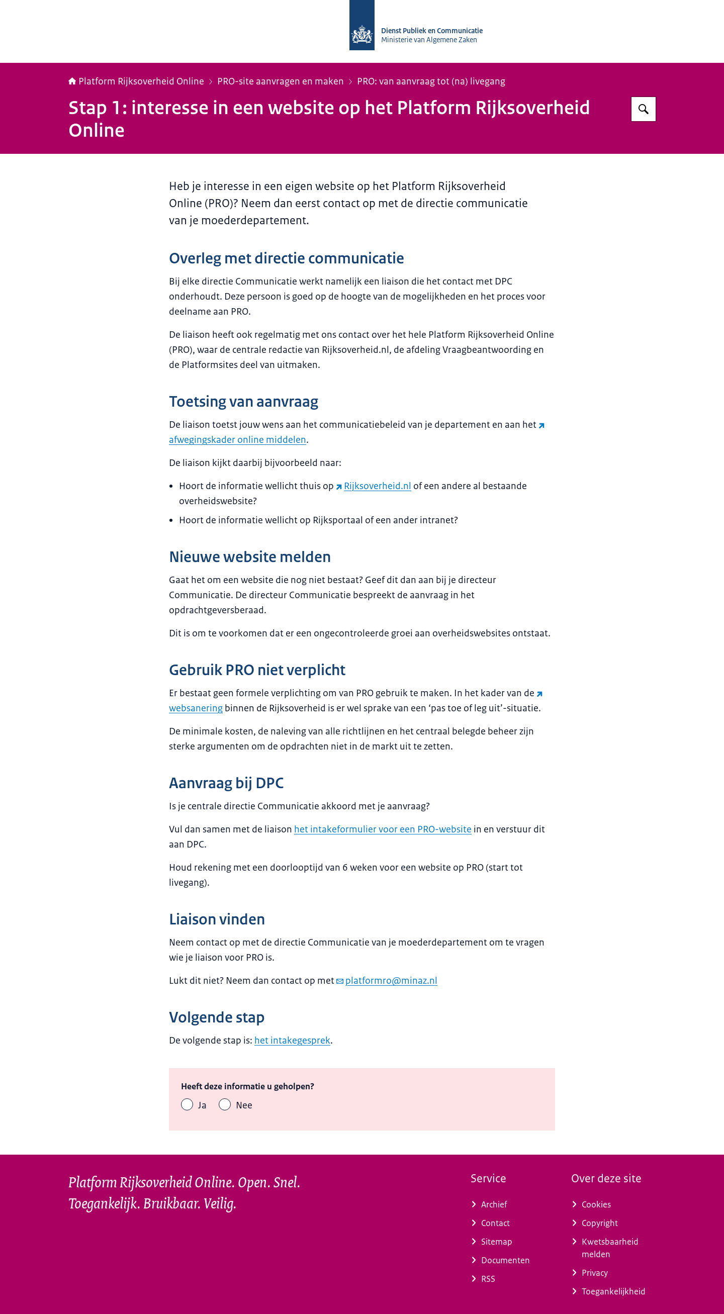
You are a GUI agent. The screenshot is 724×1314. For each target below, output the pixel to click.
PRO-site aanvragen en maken (280, 81)
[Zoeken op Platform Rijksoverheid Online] (643, 109)
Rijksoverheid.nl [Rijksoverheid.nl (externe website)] (373, 486)
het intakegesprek (292, 1041)
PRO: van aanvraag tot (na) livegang (431, 81)
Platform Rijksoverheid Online (136, 81)
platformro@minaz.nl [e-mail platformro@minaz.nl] (386, 981)
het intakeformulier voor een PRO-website (383, 829)
